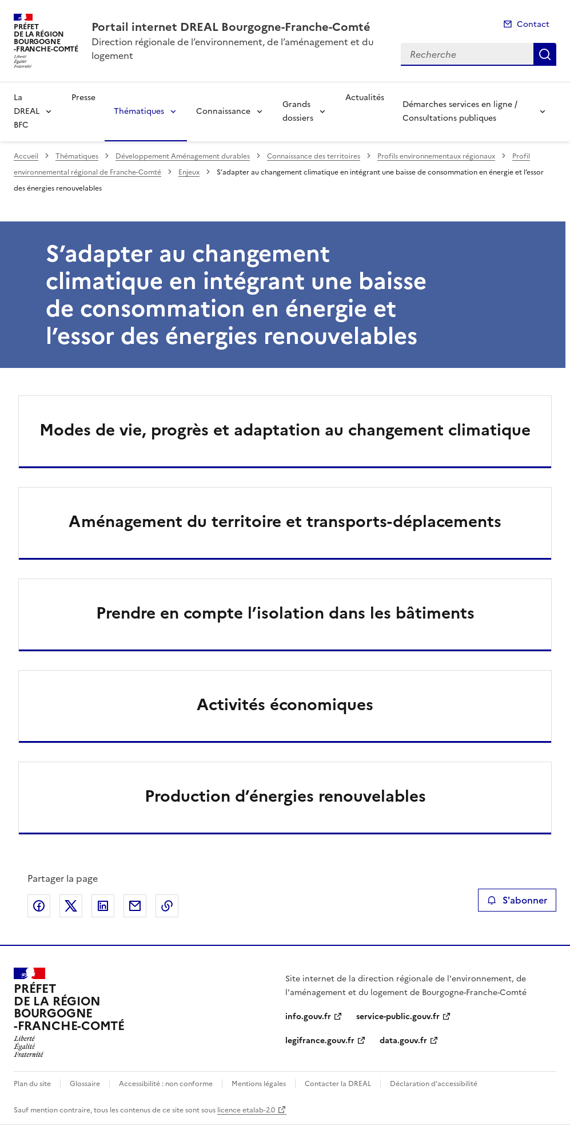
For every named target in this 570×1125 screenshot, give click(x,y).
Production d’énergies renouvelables (285, 796)
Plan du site (32, 1084)
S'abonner (517, 900)
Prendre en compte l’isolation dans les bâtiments (285, 613)
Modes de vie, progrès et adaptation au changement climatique (285, 429)
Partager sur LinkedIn (102, 905)
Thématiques (139, 111)
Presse (83, 98)
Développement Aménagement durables (182, 156)
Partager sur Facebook (38, 905)
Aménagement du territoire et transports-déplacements (285, 521)
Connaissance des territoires (313, 156)
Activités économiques (285, 704)
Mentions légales (259, 1084)
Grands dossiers (297, 111)
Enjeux (189, 172)
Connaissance (223, 111)
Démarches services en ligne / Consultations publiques (459, 111)
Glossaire (85, 1084)
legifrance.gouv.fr (319, 1041)
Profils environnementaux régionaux (436, 156)
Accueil (26, 156)
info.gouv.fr (308, 1017)
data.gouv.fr (403, 1041)
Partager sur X (70, 905)
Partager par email (134, 905)
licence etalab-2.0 (246, 1110)
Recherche (544, 54)
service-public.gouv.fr (398, 1017)
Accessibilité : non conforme (166, 1084)
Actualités (364, 98)
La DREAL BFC (26, 111)
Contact (533, 24)
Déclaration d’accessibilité (433, 1084)
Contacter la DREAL (338, 1084)
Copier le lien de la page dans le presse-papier (167, 905)
